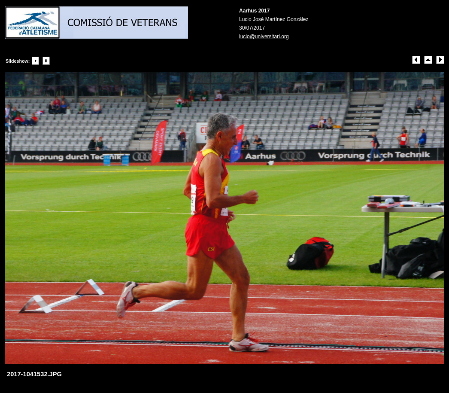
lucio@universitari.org (264, 37)
